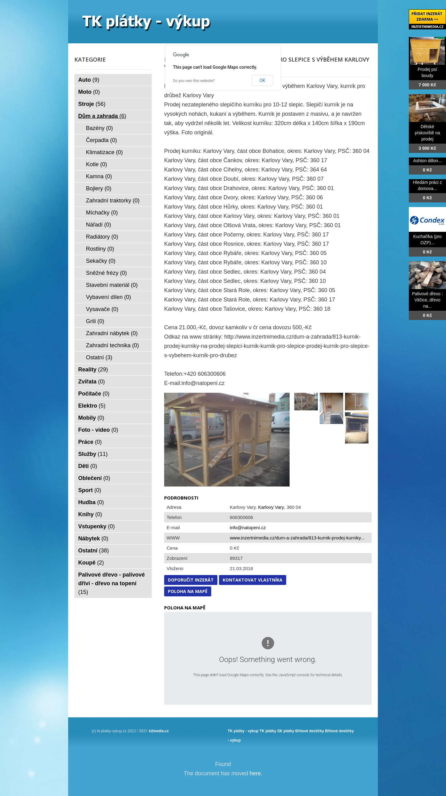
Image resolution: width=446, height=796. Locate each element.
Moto (89, 92)
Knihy (90, 514)
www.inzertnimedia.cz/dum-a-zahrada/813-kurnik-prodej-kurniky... (297, 537)
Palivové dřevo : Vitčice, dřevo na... (427, 300)
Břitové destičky (309, 731)
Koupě (91, 563)
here (255, 773)
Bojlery (99, 188)
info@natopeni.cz (248, 527)
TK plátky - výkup (243, 731)
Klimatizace (104, 152)
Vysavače (102, 309)
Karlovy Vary (271, 507)
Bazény (99, 128)
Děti (87, 466)
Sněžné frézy (106, 273)
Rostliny (100, 249)
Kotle (96, 164)
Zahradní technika (112, 345)
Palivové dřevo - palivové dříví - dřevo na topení (111, 583)
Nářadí (98, 225)
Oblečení (94, 478)
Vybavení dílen (108, 297)
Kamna (99, 176)
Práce (90, 442)
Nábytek (93, 538)
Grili (95, 321)
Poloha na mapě (188, 591)
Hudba (91, 502)
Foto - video (98, 430)
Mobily (91, 418)
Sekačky (101, 261)
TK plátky (268, 731)
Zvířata (91, 382)
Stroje (92, 104)
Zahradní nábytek (112, 333)
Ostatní (99, 357)
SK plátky (285, 731)
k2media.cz (159, 731)
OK (262, 80)
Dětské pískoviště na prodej (427, 132)
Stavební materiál (112, 285)
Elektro (92, 406)
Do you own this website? (194, 81)
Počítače (94, 394)
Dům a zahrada (102, 116)
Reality (93, 369)
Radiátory (102, 237)
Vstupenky (96, 526)
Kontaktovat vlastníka (252, 580)
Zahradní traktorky (113, 200)
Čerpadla (101, 140)
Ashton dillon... (427, 160)
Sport (89, 490)
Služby (93, 454)
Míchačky (102, 213)
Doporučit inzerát (191, 580)
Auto (88, 80)
